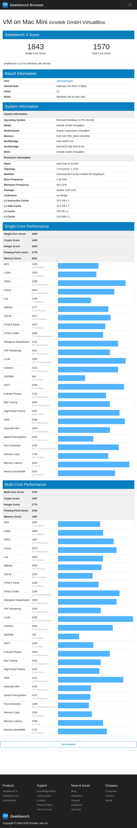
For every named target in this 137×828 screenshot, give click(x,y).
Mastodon (76, 795)
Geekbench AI (10, 795)
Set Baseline (69, 744)
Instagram (76, 804)
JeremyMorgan (64, 80)
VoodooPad (9, 800)
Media (108, 800)
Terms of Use (44, 809)
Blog (73, 791)
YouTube (76, 809)
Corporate (110, 791)
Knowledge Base (46, 791)
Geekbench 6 (10, 791)
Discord (75, 800)
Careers (109, 795)
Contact (41, 800)
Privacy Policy (44, 804)
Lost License (44, 795)
